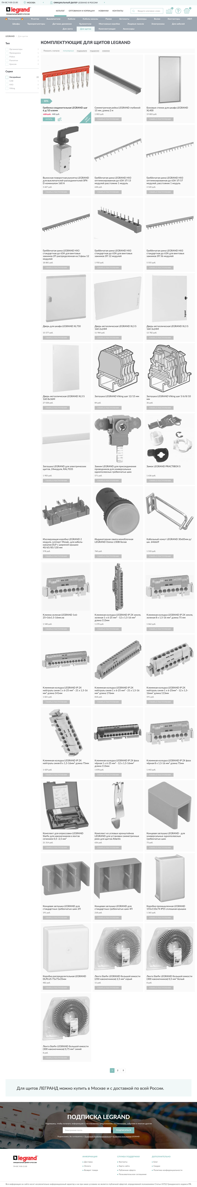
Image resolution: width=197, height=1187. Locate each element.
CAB (11, 81)
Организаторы (15, 49)
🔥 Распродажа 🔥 (14, 19)
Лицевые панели (135, 24)
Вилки (157, 19)
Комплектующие (107, 29)
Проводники (15, 53)
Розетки (35, 19)
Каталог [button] (60, 11)
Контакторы (174, 19)
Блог (155, 1162)
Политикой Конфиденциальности (98, 1136)
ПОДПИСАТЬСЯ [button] (123, 1130)
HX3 (11, 85)
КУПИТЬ (49, 119)
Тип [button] (8, 43)
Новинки (104, 11)
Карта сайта (124, 1166)
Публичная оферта (127, 1170)
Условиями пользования (122, 1136)
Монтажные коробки (109, 24)
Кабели (71, 19)
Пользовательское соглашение (132, 1175)
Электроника (158, 24)
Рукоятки (13, 61)
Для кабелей (178, 24)
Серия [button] (9, 71)
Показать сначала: (52, 51)
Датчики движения (62, 24)
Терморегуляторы (36, 24)
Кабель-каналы (90, 19)
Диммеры (142, 19)
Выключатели (53, 19)
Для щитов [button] (85, 29)
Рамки (109, 19)
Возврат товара (91, 1170)
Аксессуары (128, 29)
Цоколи (12, 64)
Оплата (87, 1166)
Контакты (117, 11)
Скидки (156, 1166)
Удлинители (85, 24)
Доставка (88, 1162)
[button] (178, 11)
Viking (12, 88)
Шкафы (16, 24)
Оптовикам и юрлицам (82, 11)
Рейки (12, 57)
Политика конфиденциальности (167, 1170)
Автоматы (124, 19)
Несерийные (15, 77)
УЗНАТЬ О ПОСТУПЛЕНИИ (108, 119)
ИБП (189, 19)
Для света (68, 29)
